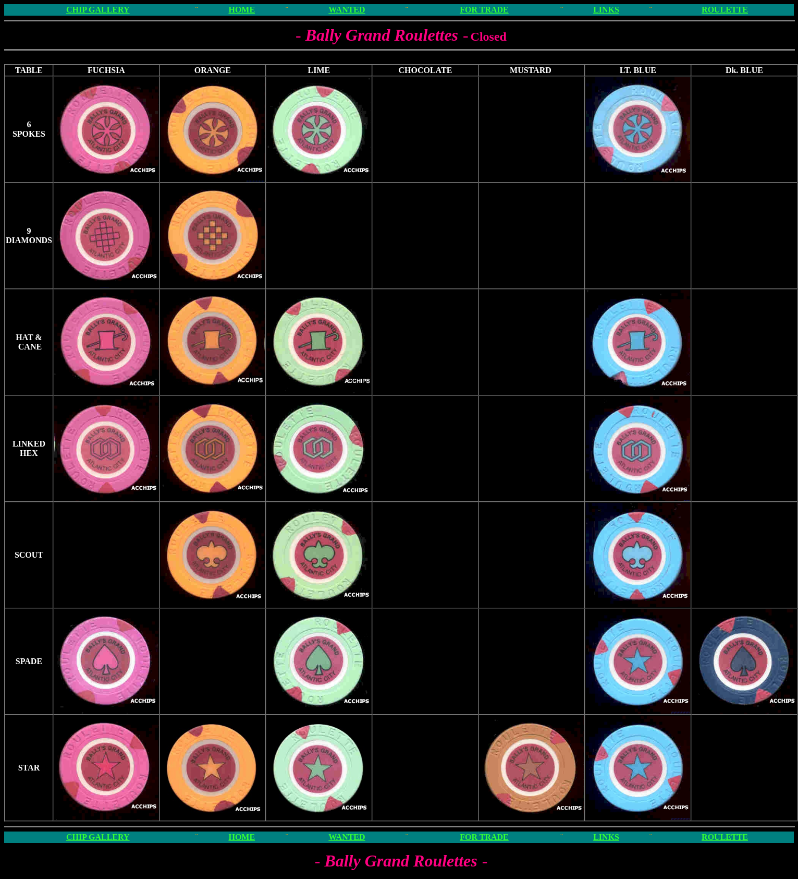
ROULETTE (725, 9)
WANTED (346, 9)
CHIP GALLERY (98, 9)
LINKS (606, 9)
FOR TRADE (484, 9)
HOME (241, 9)
